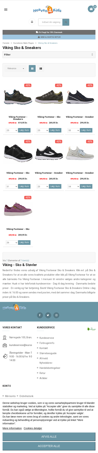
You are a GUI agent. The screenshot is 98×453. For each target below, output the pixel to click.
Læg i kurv (24, 130)
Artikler (43, 378)
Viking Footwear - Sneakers (18, 118)
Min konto (10, 396)
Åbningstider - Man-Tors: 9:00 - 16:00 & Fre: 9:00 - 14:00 (22, 356)
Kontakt (44, 348)
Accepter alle (49, 446)
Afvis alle (49, 436)
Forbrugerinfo (47, 343)
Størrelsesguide (48, 353)
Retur (43, 373)
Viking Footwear (77, 274)
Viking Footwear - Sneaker (80, 117)
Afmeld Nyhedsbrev (46, 360)
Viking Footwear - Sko (49, 117)
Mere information (12, 428)
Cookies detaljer (33, 428)
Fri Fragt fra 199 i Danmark (49, 32)
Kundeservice (47, 338)
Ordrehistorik (26, 396)
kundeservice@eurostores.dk (25, 345)
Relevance (11, 68)
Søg (66, 22)
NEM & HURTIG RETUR (49, 37)
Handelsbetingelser (49, 368)
